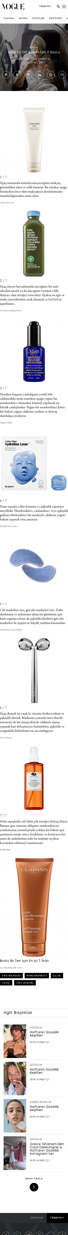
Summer (9, 18)
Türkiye (57, 1218)
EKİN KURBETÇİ (41, 59)
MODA (23, 18)
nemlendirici (37, 975)
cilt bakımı (25, 982)
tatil (6, 982)
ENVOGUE (55, 18)
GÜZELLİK (38, 18)
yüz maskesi (11, 975)
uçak (57, 975)
